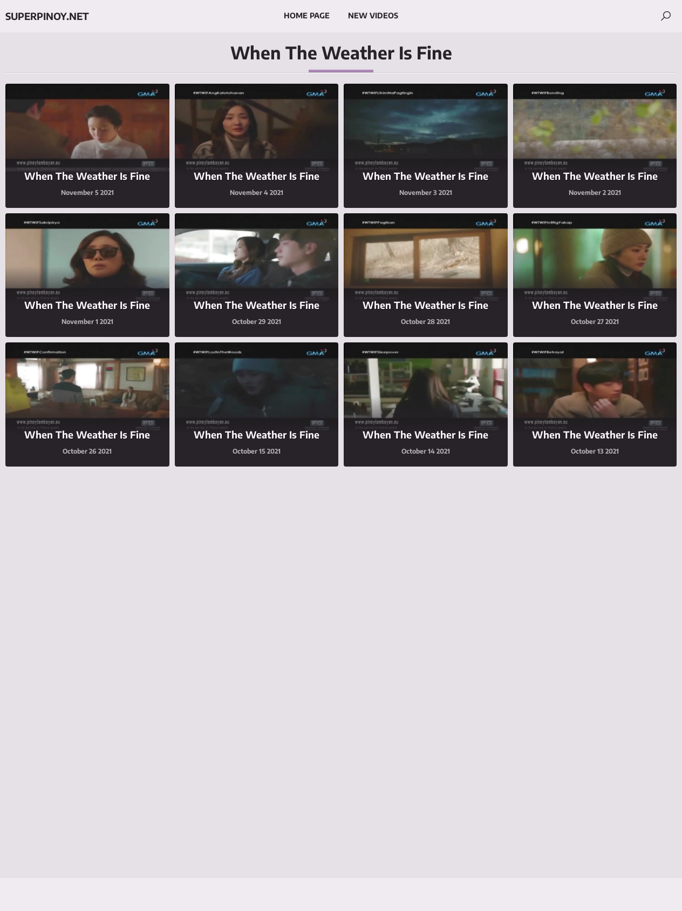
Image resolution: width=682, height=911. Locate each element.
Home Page (307, 15)
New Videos (373, 15)
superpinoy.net (47, 16)
